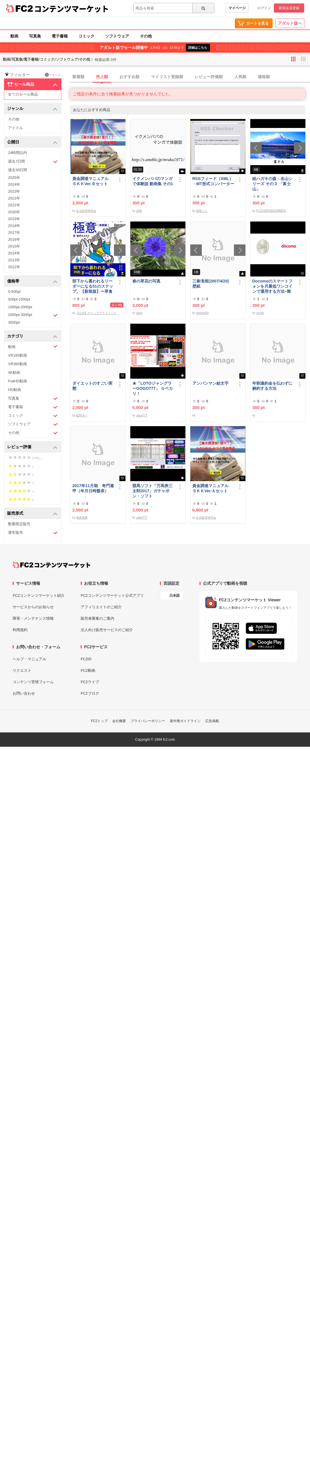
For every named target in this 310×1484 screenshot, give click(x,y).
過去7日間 (33, 161)
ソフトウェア (117, 36)
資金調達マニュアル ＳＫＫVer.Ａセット (212, 488)
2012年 (14, 267)
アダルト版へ (290, 23)
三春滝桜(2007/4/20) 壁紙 (212, 283)
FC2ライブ (90, 682)
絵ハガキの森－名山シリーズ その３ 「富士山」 (272, 183)
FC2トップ (99, 721)
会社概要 (119, 721)
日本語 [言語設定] (174, 596)
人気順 (240, 76)
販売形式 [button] (32, 513)
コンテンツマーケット (71, 8)
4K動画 (14, 372)
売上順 (102, 76)
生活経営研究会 (86, 210)
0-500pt (14, 291)
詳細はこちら (197, 47)
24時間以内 (17, 153)
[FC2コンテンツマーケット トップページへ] (51, 565)
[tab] (190, 77)
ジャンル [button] (32, 109)
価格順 (264, 76)
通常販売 (33, 532)
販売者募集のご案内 (97, 618)
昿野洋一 (82, 415)
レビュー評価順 (209, 76)
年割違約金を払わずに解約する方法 (272, 386)
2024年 (14, 184)
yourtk (260, 313)
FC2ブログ (90, 693)
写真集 (35, 36)
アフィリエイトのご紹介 (101, 607)
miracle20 (202, 313)
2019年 (14, 219)
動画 (14, 36)
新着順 (78, 76)
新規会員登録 (289, 8)
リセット (53, 75)
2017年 (14, 232)
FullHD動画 (17, 381)
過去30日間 (17, 170)
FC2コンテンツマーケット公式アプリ (112, 595)
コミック (86, 36)
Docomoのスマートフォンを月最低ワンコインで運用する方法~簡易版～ (272, 286)
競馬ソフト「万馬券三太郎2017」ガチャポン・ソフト (152, 490)
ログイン (264, 8)
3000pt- (14, 322)
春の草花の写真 (146, 281)
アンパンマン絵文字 (210, 383)
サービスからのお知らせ (33, 607)
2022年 (14, 198)
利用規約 (20, 630)
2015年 (14, 246)
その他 (146, 36)
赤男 (139, 210)
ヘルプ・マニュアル (29, 659)
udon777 (141, 415)
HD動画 (14, 390)
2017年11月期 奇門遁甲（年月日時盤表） (93, 488)
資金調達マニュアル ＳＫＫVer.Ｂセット (92, 181)
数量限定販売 (19, 524)
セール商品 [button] (32, 84)
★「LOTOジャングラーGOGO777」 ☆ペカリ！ (152, 388)
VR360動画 (17, 364)
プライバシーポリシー (148, 721)
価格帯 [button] (32, 281)
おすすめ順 (129, 76)
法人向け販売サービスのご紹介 (107, 630)
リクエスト (22, 670)
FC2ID (86, 659)
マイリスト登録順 (167, 76)
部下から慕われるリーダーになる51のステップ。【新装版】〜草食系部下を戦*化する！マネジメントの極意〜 (93, 286)
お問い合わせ (24, 693)
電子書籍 (60, 36)
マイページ (237, 8)
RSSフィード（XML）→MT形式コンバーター (213, 181)
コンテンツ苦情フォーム (33, 682)
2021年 (14, 205)
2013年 (14, 260)
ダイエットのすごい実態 (92, 386)
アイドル (15, 128)
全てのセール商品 (23, 94)
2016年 (14, 239)
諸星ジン (202, 210)
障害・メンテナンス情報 (33, 618)
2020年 (14, 212)
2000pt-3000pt (33, 315)
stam (139, 313)
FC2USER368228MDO (271, 210)
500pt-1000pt (19, 299)
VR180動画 (17, 355)
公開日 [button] (32, 142)
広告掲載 (212, 721)
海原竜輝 (82, 517)
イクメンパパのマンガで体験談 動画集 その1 (152, 181)
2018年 (14, 226)
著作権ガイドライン (185, 721)
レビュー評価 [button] (32, 447)
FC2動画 (88, 670)
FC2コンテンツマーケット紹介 (39, 595)
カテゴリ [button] (32, 336)
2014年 (14, 253)
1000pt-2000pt (20, 307)
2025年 (14, 177)
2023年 (14, 191)
